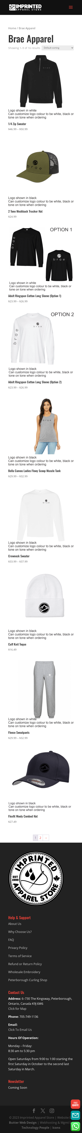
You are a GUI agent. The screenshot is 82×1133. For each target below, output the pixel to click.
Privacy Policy (17, 948)
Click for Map (17, 1009)
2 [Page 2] (40, 838)
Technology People (35, 1128)
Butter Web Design (23, 1123)
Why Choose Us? (20, 932)
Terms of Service (20, 956)
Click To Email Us (20, 1030)
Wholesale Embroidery (24, 972)
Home (12, 28)
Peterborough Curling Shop (27, 980)
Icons (56, 1128)
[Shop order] (58, 47)
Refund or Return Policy (25, 964)
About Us (14, 924)
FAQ (11, 940)
